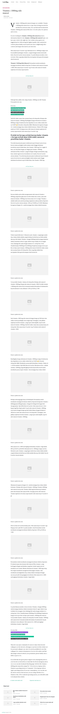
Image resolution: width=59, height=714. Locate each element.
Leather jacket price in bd (17, 112)
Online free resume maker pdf (46, 702)
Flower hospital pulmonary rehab (19, 638)
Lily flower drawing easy (17, 114)
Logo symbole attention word (19, 702)
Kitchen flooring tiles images (18, 108)
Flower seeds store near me (18, 634)
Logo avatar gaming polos (17, 110)
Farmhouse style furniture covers (19, 632)
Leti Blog (3, 712)
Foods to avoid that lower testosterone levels (22, 636)
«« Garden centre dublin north (16, 680)
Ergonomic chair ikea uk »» (35, 680)
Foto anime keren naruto (45, 691)
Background (6, 7)
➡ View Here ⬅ (29, 76)
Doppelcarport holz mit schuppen (47, 696)
